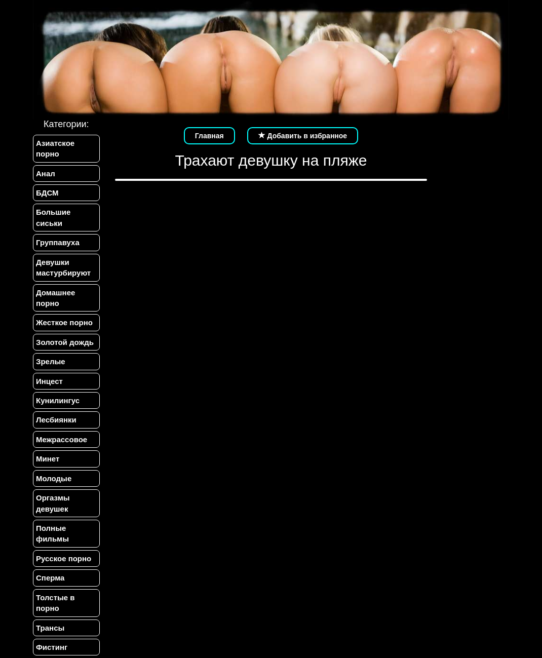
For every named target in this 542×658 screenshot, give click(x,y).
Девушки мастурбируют (63, 267)
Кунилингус (58, 400)
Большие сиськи (53, 217)
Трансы (50, 628)
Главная (209, 136)
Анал (45, 173)
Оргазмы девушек (53, 503)
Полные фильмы (52, 533)
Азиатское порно (55, 148)
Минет (47, 458)
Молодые (53, 478)
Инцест (49, 381)
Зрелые (50, 361)
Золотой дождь (65, 342)
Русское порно (63, 558)
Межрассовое (61, 439)
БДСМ (47, 192)
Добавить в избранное (302, 136)
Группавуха (58, 242)
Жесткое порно (64, 322)
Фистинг (51, 647)
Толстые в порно (55, 602)
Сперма (50, 577)
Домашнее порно (55, 297)
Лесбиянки (56, 419)
